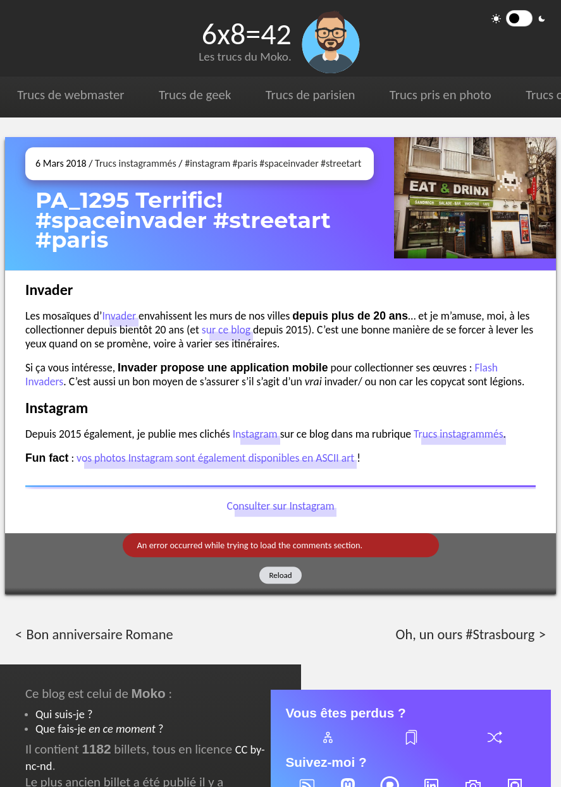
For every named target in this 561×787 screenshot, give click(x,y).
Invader (119, 316)
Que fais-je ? (99, 728)
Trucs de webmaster (70, 95)
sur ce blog (226, 330)
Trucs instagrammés (135, 163)
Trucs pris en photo (440, 95)
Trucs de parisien (310, 95)
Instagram (255, 434)
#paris (245, 163)
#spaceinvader (288, 163)
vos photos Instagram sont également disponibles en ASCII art (215, 458)
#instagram (207, 163)
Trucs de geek (195, 95)
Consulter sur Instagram (281, 507)
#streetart (341, 163)
